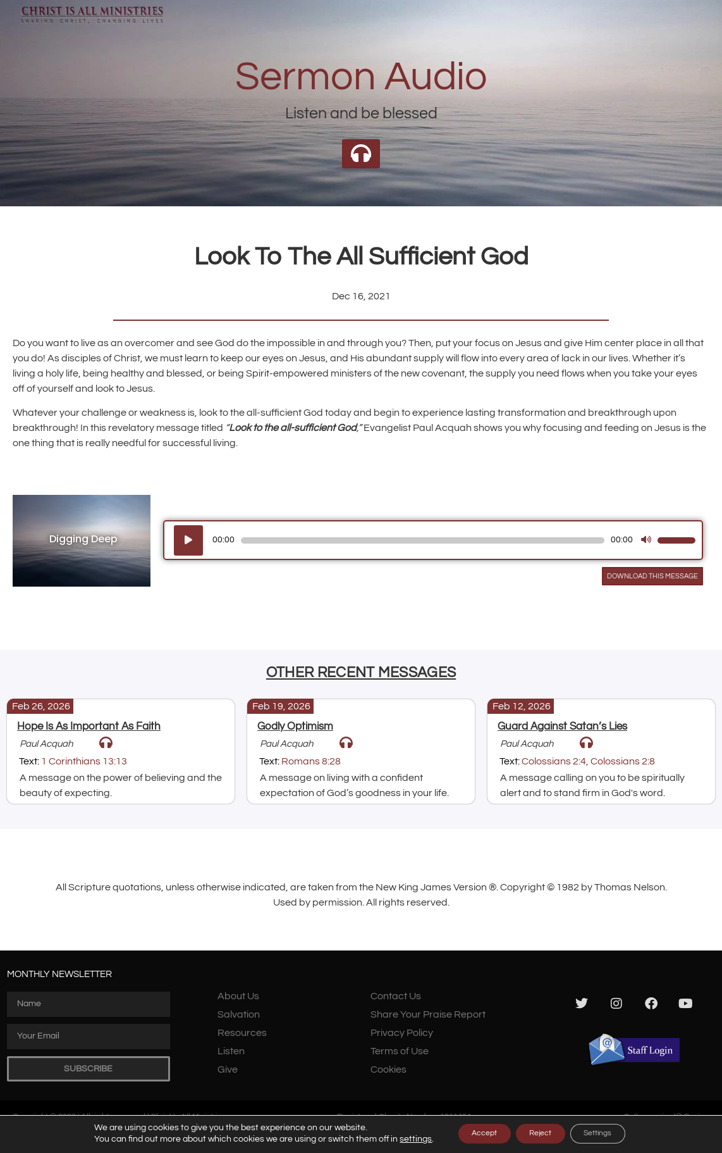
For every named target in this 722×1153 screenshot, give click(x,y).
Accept (469, 1133)
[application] (433, 540)
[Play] (188, 540)
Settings (612, 1133)
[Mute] (646, 540)
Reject (540, 1133)
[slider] (422, 540)
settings (393, 1139)
